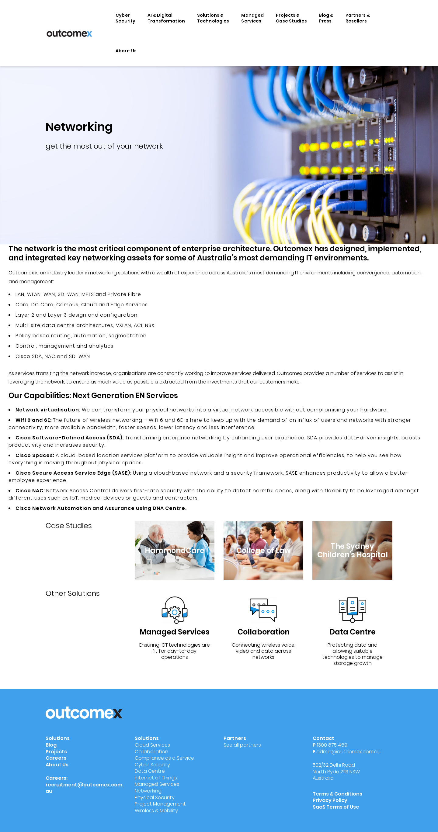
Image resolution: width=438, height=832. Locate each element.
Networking (148, 790)
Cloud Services (152, 744)
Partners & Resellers (358, 18)
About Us (126, 51)
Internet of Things (156, 777)
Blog (51, 744)
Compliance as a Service (164, 758)
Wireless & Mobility (156, 810)
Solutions (58, 738)
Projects (56, 751)
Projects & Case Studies (291, 18)
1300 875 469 (332, 744)
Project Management (160, 803)
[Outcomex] (69, 32)
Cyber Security (125, 18)
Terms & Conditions (337, 793)
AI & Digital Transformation (166, 18)
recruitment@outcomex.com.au (84, 788)
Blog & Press (326, 18)
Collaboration (151, 751)
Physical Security (155, 797)
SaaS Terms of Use (336, 806)
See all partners (242, 744)
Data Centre (150, 771)
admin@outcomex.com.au (348, 751)
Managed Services (252, 18)
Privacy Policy (330, 800)
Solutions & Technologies (213, 18)
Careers (56, 758)
